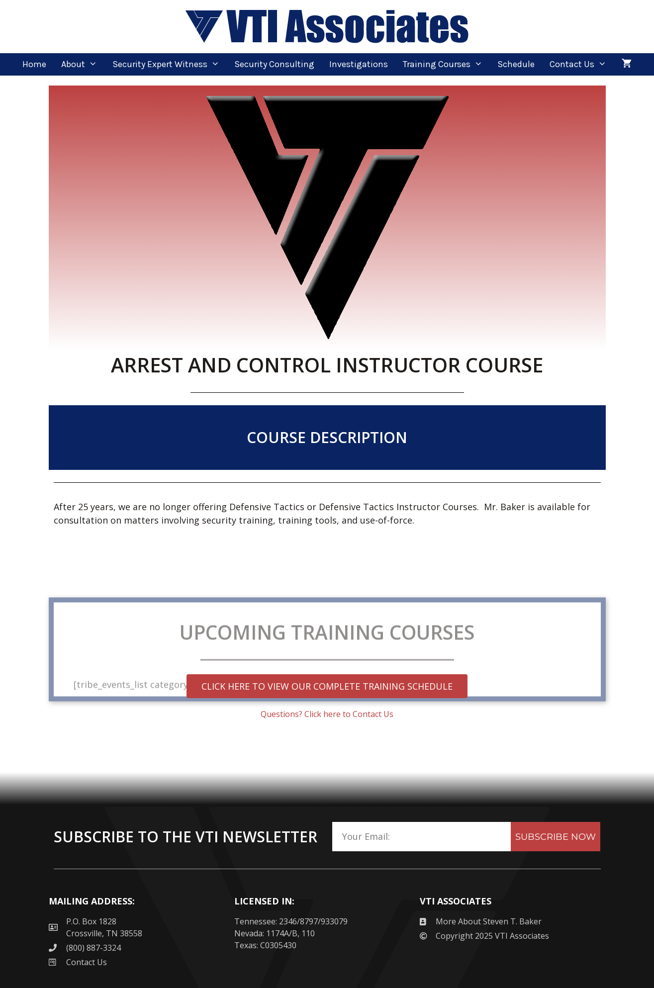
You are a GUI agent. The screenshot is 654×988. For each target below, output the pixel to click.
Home (34, 64)
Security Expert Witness (169, 64)
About (82, 64)
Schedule (516, 64)
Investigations (358, 64)
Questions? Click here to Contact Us (327, 714)
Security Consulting (274, 64)
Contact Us (582, 64)
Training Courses (446, 64)
